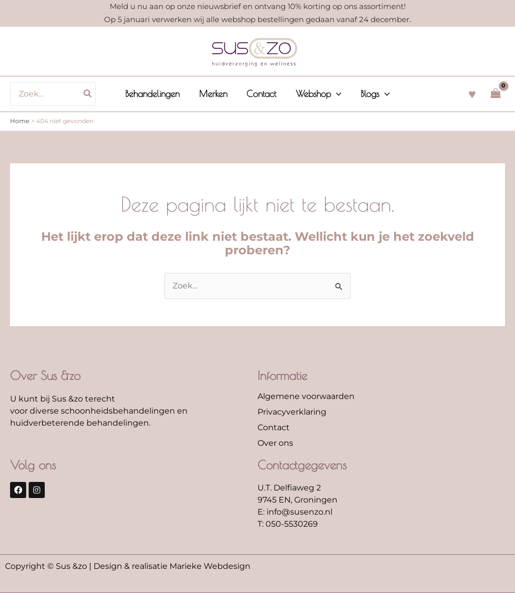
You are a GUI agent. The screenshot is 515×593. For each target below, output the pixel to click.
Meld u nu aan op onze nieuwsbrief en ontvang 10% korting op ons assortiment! (258, 6)
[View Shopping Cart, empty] (495, 93)
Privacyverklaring (292, 412)
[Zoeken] (91, 94)
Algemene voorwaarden (306, 396)
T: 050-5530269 (288, 524)
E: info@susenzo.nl (295, 512)
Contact (274, 427)
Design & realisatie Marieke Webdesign (172, 566)
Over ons (275, 443)
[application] (334, 94)
